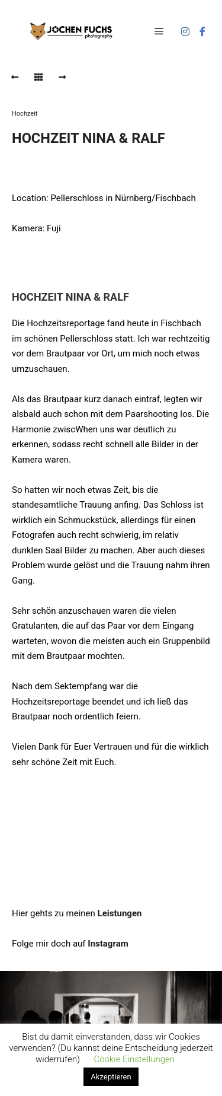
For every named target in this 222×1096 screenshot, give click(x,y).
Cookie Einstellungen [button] (134, 1059)
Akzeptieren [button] (111, 1076)
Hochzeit (24, 113)
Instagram (108, 943)
